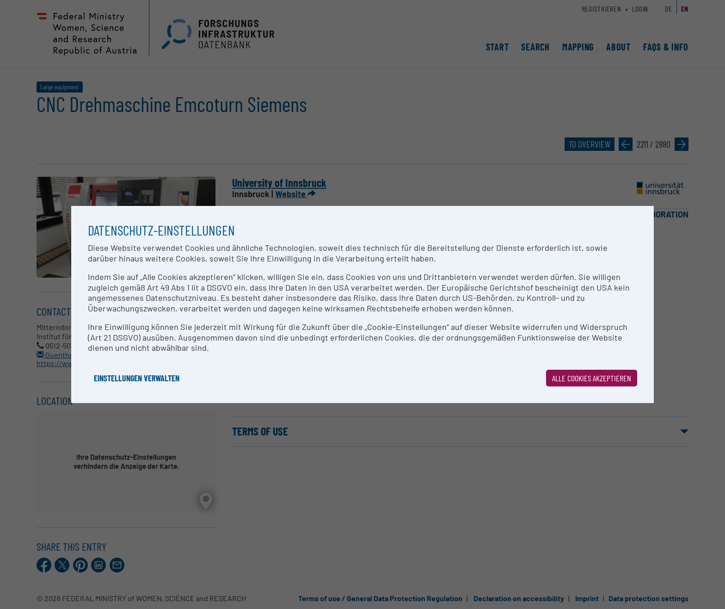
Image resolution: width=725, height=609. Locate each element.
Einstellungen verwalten (136, 378)
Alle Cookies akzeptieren (591, 378)
